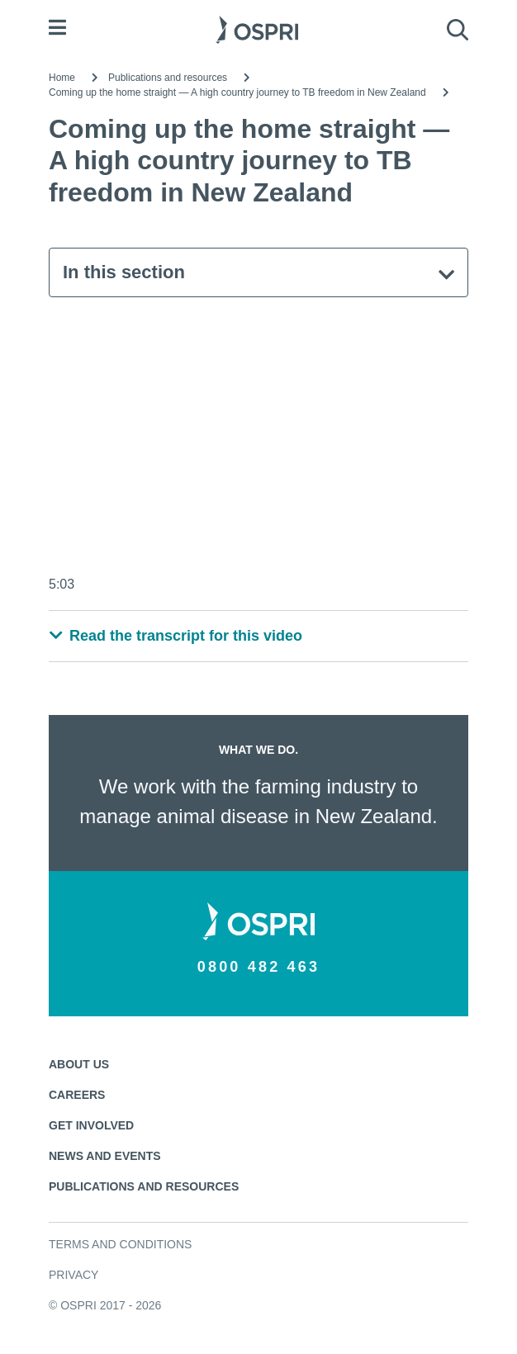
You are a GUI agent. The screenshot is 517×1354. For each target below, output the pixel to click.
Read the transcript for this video (176, 635)
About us (79, 1064)
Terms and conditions (120, 1244)
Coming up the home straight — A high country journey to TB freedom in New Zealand (237, 92)
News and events (105, 1155)
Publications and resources (167, 77)
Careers (77, 1094)
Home (62, 77)
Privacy (73, 1274)
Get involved (91, 1125)
